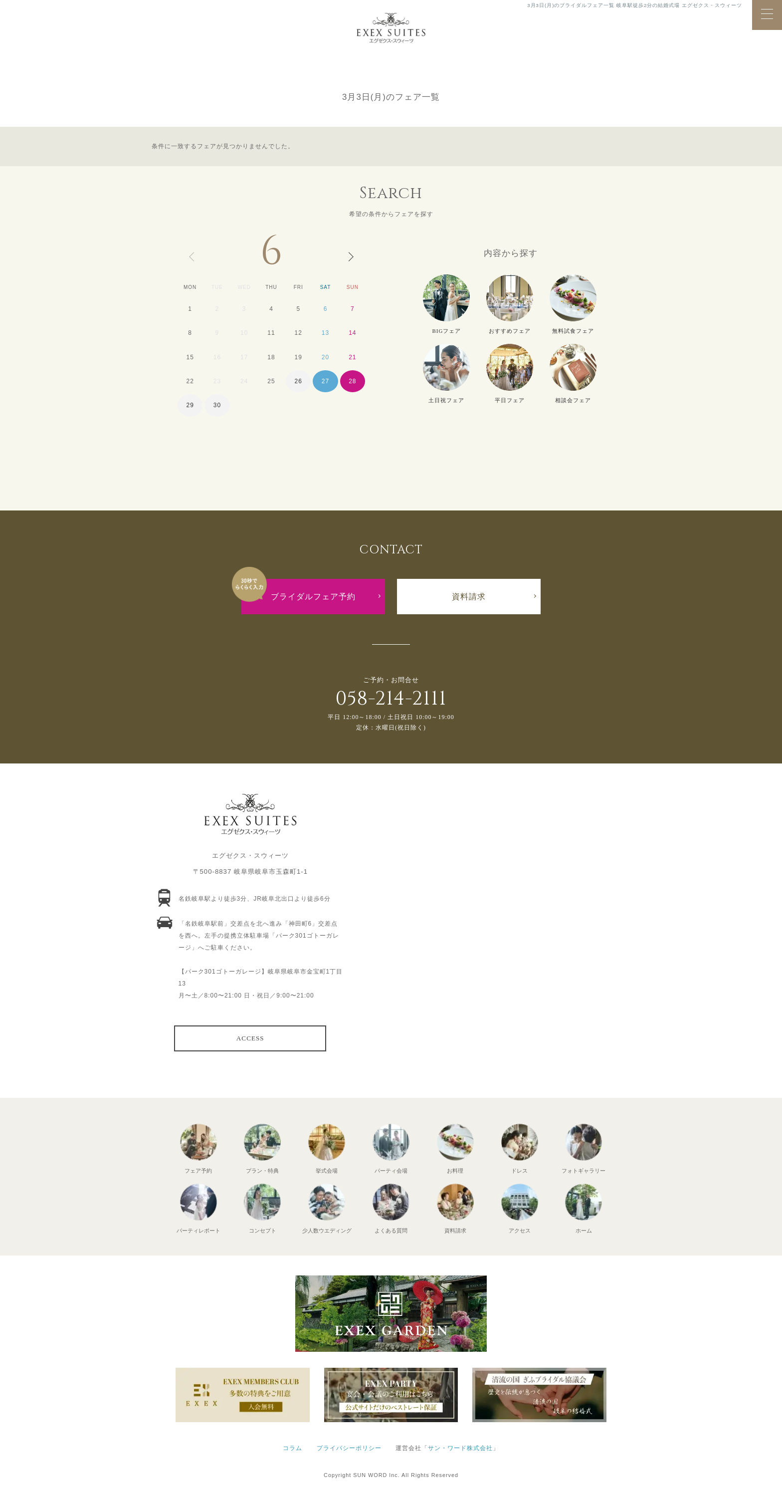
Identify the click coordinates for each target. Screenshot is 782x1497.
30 (217, 405)
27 (325, 381)
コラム (292, 1448)
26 (298, 381)
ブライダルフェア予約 (313, 596)
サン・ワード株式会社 (460, 1448)
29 (190, 405)
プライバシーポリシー (349, 1448)
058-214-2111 (391, 699)
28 (352, 381)
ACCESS (250, 1038)
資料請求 (469, 596)
